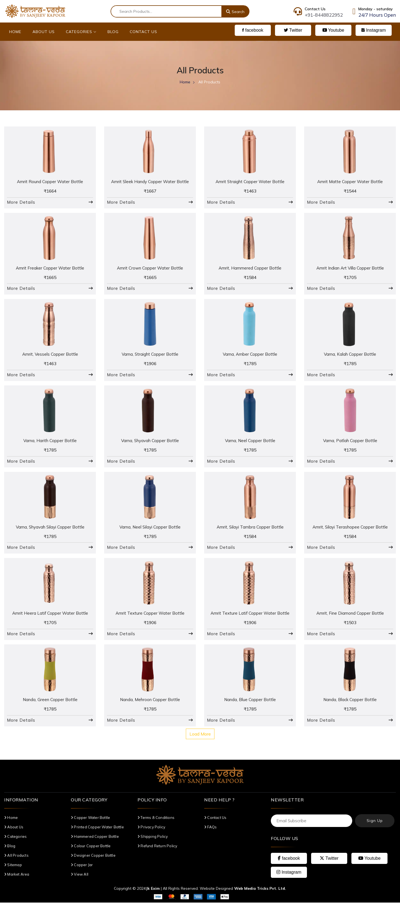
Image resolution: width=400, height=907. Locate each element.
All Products (16, 860)
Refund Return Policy (157, 850)
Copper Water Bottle (90, 822)
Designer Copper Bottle (93, 860)
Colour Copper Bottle (91, 850)
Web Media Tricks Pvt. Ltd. (260, 892)
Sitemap (13, 869)
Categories (81, 31)
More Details (21, 202)
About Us (43, 31)
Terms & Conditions (156, 822)
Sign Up (375, 825)
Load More (200, 738)
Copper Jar (82, 869)
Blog (113, 31)
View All (79, 878)
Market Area (16, 878)
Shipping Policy (153, 841)
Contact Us (143, 31)
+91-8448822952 (324, 15)
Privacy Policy (151, 831)
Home (15, 31)
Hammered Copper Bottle (95, 841)
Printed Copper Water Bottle (97, 831)
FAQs (210, 831)
